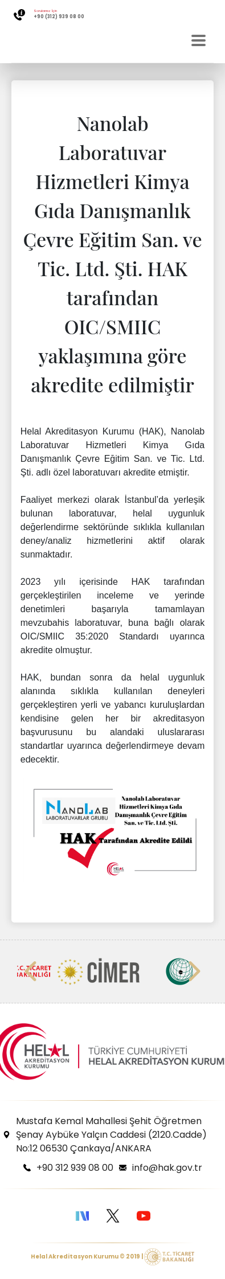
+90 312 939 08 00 (74, 1167)
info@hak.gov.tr (167, 1167)
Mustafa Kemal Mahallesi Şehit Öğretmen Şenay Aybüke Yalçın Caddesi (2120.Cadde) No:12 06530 (111, 1134)
